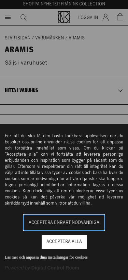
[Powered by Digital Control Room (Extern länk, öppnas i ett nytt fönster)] (42, 267)
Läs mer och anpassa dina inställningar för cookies (46, 257)
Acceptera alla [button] (64, 242)
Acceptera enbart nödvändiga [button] (64, 223)
